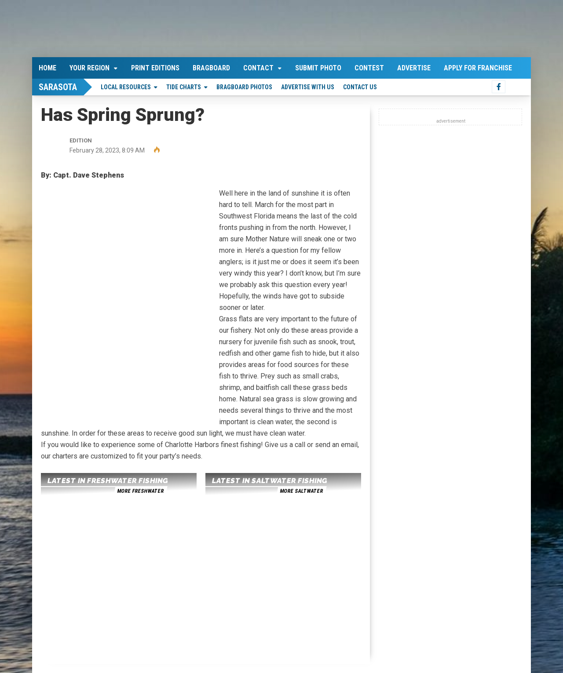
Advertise (414, 68)
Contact (258, 68)
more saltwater (301, 491)
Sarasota (58, 87)
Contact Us (360, 87)
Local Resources (126, 87)
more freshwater (140, 491)
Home (47, 68)
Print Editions (155, 68)
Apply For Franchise (478, 68)
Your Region (89, 68)
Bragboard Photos (244, 87)
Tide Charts (183, 87)
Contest (369, 68)
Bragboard (211, 68)
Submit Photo (318, 68)
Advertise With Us (307, 87)
